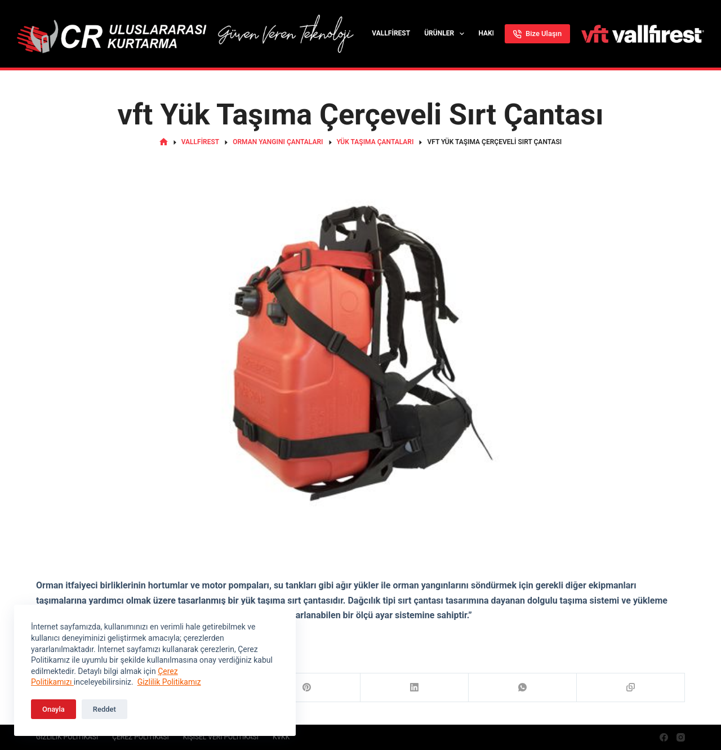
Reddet (104, 709)
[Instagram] (681, 737)
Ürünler (446, 34)
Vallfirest (391, 33)
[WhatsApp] (523, 687)
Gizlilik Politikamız (169, 681)
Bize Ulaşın (537, 33)
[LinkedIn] (414, 687)
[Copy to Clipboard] (631, 687)
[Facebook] (664, 737)
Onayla (53, 709)
